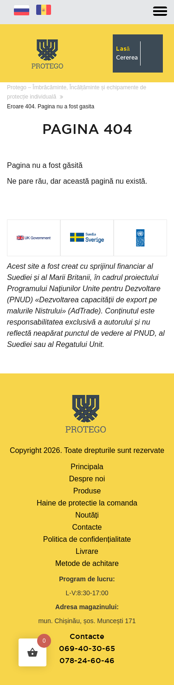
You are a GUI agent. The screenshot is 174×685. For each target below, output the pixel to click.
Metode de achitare (87, 563)
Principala (87, 467)
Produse (87, 491)
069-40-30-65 (87, 648)
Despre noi (87, 479)
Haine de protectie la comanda (87, 503)
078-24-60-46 (87, 660)
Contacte (87, 527)
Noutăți (87, 515)
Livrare (87, 551)
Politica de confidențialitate (87, 539)
